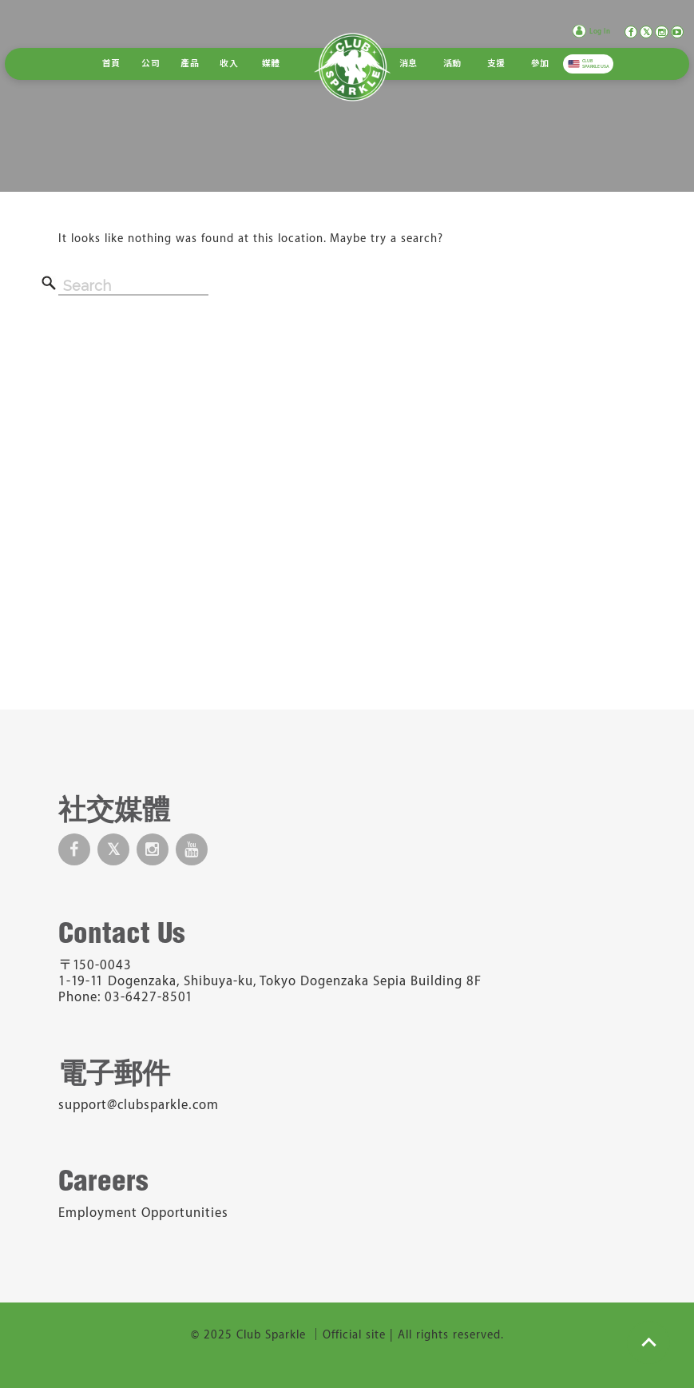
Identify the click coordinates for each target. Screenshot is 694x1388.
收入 (229, 64)
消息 (408, 64)
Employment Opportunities (143, 1213)
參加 (540, 64)
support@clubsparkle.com (138, 1105)
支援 (496, 64)
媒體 (271, 64)
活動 (452, 64)
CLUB (595, 64)
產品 (189, 64)
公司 (150, 64)
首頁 (111, 64)
